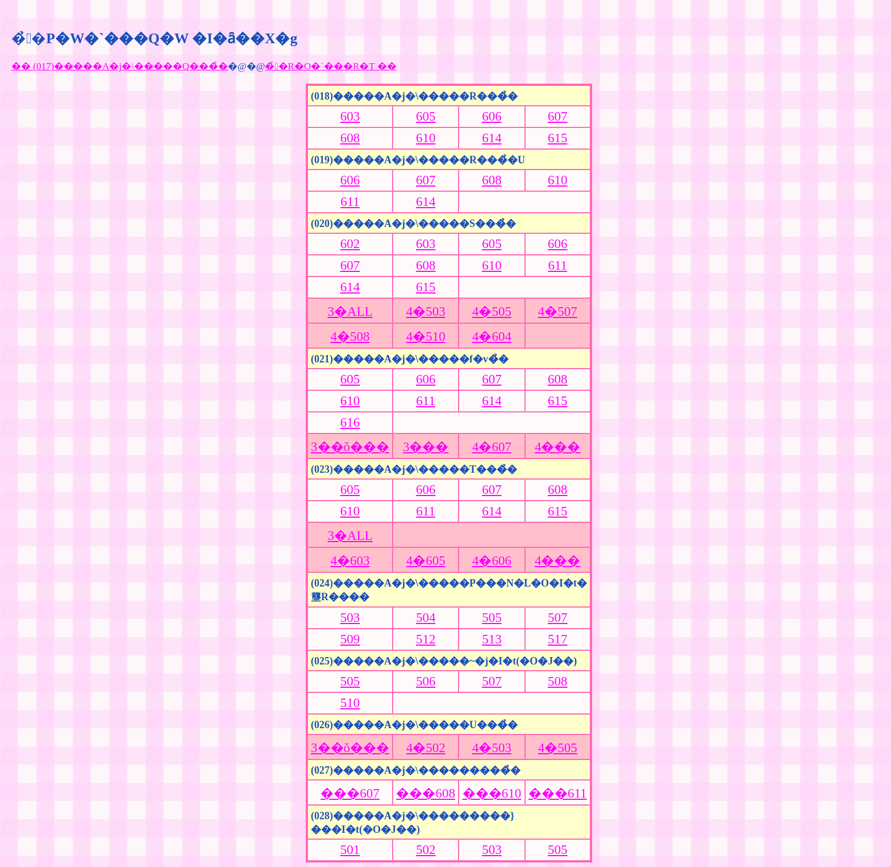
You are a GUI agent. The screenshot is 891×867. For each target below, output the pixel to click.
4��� (558, 447)
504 (426, 617)
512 (426, 639)
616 (350, 422)
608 (350, 138)
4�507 (557, 311)
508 (558, 681)
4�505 (491, 311)
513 (492, 639)
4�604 (491, 336)
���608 (425, 793)
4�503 (426, 311)
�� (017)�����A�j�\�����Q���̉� (119, 66)
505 (492, 617)
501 (350, 850)
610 (426, 138)
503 (350, 617)
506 (426, 681)
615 (558, 138)
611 (350, 202)
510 (350, 703)
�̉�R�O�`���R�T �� (330, 66)
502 (426, 850)
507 (558, 617)
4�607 (491, 447)
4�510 (426, 336)
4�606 (491, 561)
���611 (557, 793)
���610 (492, 793)
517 (558, 639)
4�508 (350, 336)
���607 (350, 793)
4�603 (350, 561)
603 (350, 116)
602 (350, 244)
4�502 (426, 748)
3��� (426, 447)
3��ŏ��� (350, 447)
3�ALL (349, 311)
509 (350, 639)
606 (492, 116)
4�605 (426, 561)
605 (426, 116)
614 (492, 138)
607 (558, 116)
